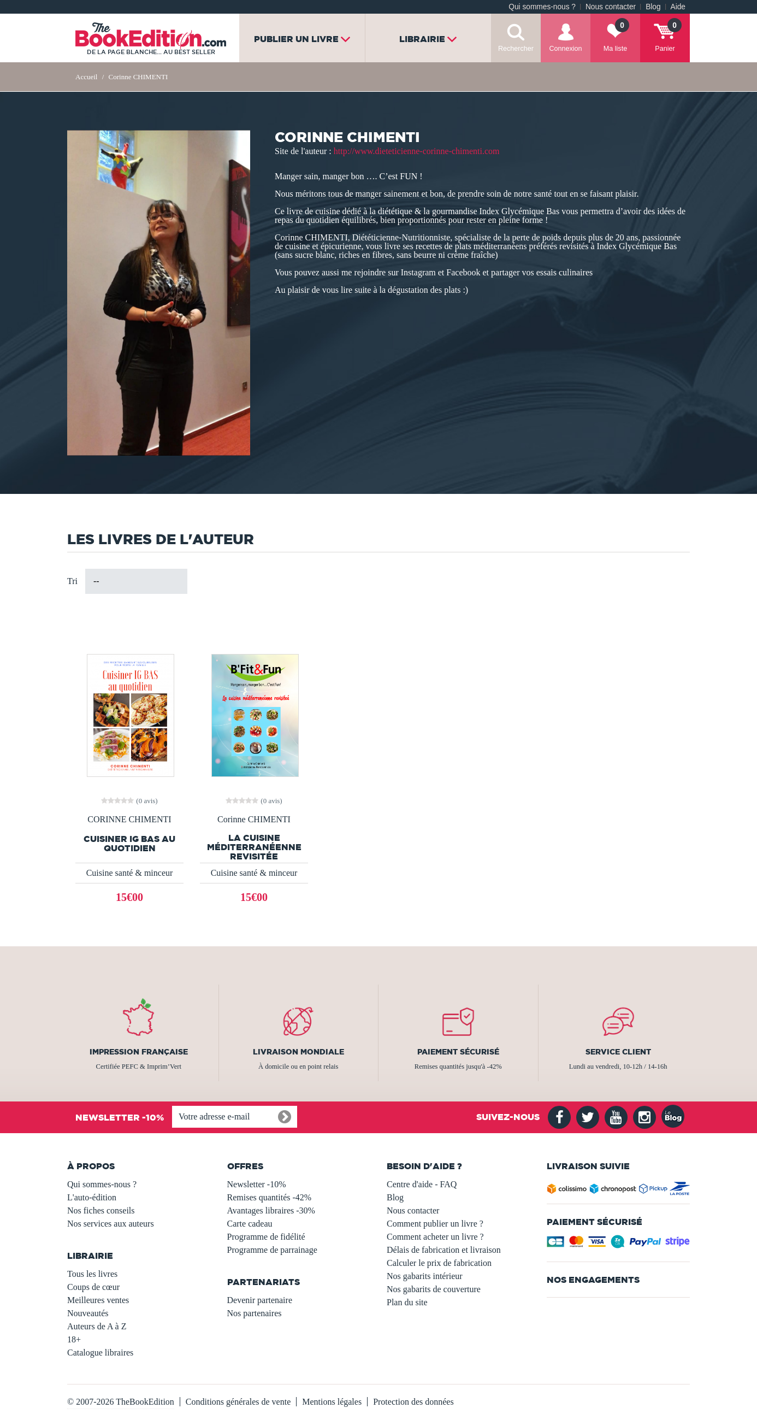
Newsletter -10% (256, 1184)
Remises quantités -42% (269, 1197)
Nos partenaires (254, 1313)
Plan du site (407, 1302)
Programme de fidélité (266, 1236)
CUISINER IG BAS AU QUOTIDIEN (129, 843)
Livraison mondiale (298, 1051)
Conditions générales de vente (238, 1401)
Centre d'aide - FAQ (422, 1184)
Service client (618, 1051)
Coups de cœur (93, 1287)
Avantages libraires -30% (271, 1210)
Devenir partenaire (259, 1300)
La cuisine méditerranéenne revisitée (254, 847)
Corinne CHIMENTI (254, 819)
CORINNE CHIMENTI (129, 819)
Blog (653, 7)
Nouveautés (88, 1313)
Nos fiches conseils (101, 1210)
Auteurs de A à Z (96, 1326)
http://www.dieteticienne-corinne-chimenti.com (417, 151)
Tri (72, 581)
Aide (678, 7)
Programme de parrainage (272, 1249)
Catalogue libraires (100, 1352)
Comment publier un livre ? (435, 1223)
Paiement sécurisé (458, 1051)
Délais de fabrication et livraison (444, 1249)
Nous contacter (611, 7)
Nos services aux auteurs (110, 1223)
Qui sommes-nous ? (542, 7)
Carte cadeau (250, 1223)
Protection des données (413, 1401)
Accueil (86, 77)
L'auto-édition (91, 1197)
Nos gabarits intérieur (425, 1276)
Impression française (139, 1051)
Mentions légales (332, 1401)
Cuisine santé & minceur (129, 872)
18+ (74, 1339)
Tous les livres (92, 1273)
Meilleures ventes (98, 1300)
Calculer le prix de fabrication (439, 1263)
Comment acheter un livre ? (435, 1236)
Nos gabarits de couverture (434, 1289)
